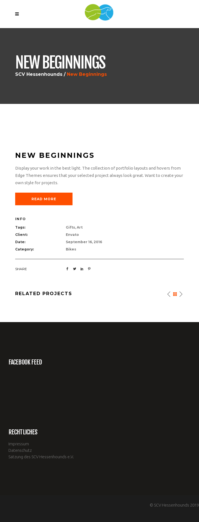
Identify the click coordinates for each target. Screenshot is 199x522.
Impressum (18, 443)
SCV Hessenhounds (38, 74)
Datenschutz (20, 450)
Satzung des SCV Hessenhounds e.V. (41, 456)
